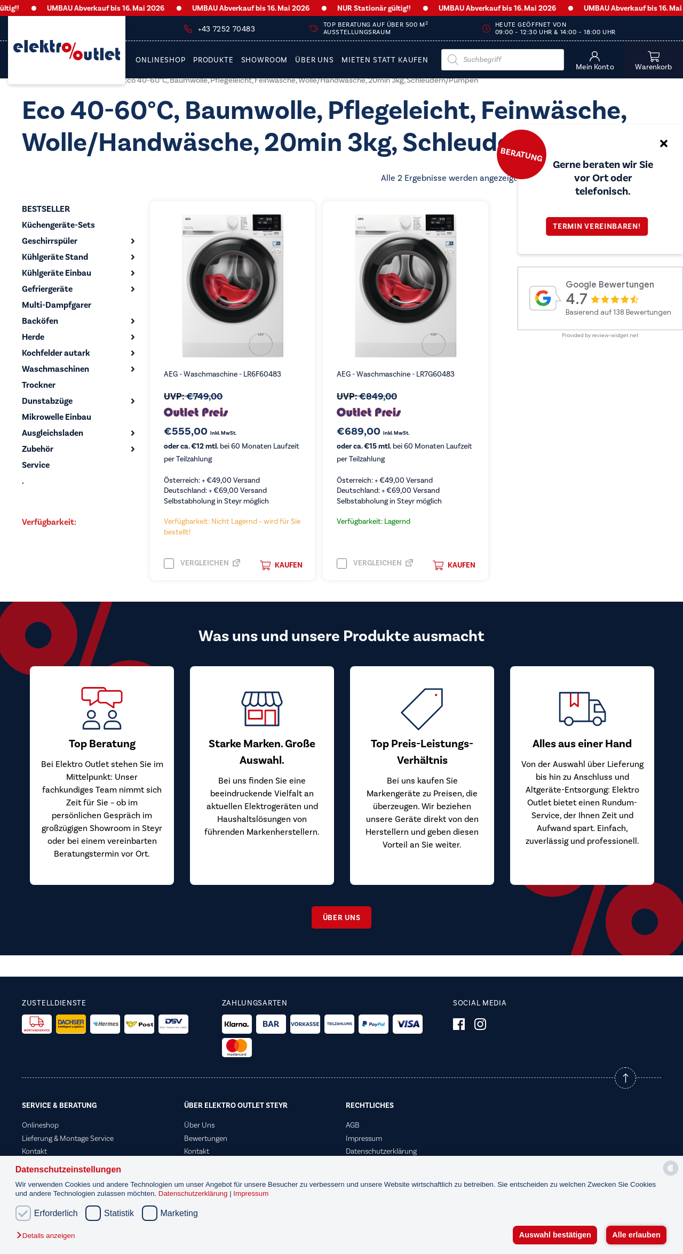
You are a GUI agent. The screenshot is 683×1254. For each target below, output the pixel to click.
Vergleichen (196, 563)
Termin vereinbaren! (600, 226)
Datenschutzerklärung (193, 1193)
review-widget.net (615, 335)
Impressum (250, 1193)
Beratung (521, 154)
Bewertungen (205, 1138)
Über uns (342, 917)
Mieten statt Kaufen (385, 60)
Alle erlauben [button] (636, 1235)
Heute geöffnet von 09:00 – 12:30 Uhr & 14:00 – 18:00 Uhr (555, 28)
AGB (353, 1125)
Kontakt (34, 1151)
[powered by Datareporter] (670, 1175)
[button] (48, 1236)
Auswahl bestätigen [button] (555, 1235)
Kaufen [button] (281, 565)
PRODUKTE (213, 60)
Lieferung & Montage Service (68, 1138)
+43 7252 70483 (226, 29)
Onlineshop (160, 60)
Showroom (264, 60)
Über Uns (314, 60)
